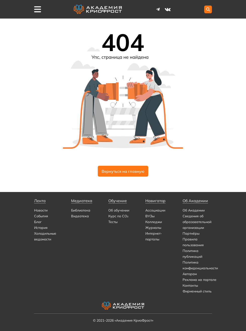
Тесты (112, 222)
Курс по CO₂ (118, 216)
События (41, 216)
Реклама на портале (199, 280)
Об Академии (194, 210)
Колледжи (153, 222)
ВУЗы (149, 216)
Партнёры (191, 233)
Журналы (153, 227)
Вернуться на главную (123, 171)
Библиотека (80, 210)
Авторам (190, 274)
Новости (41, 210)
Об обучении (118, 210)
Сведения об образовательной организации (197, 222)
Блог (38, 222)
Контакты (190, 285)
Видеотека (80, 216)
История (41, 227)
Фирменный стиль (197, 291)
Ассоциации (155, 210)
